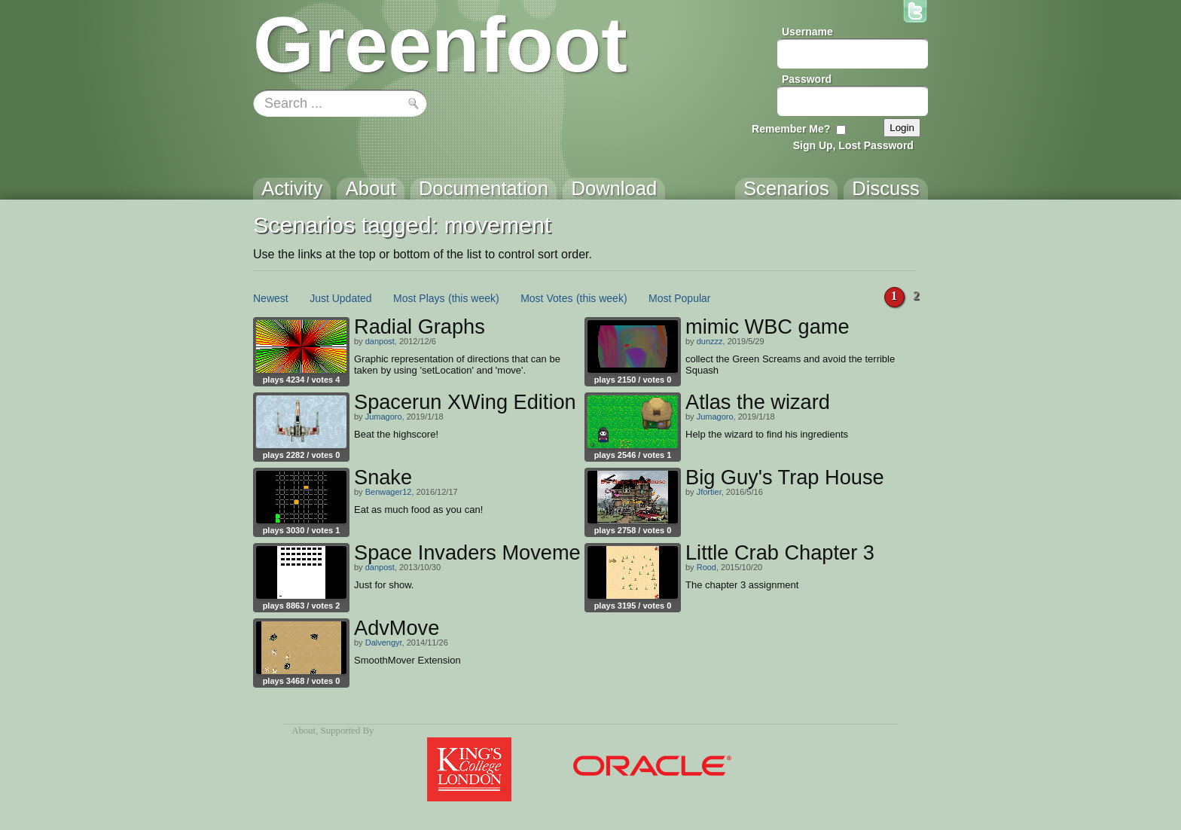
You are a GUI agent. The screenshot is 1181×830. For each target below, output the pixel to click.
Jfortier (709, 491)
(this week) (473, 298)
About (303, 730)
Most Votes (546, 298)
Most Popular (679, 298)
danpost (380, 341)
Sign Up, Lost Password (853, 145)
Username (807, 32)
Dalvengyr (383, 642)
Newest (270, 298)
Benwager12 (388, 491)
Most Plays (418, 298)
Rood (706, 567)
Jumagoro (383, 416)
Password (807, 79)
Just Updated (341, 298)
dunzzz (710, 341)
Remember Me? (791, 129)
